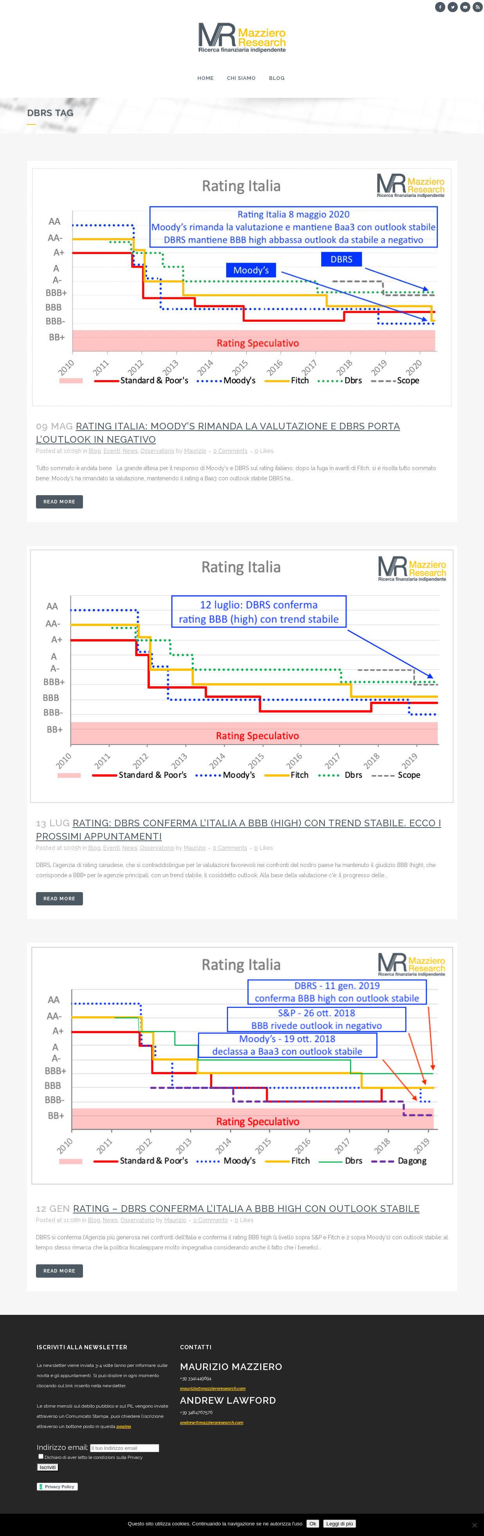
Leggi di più (339, 1524)
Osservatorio (157, 451)
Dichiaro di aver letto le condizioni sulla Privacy (90, 1457)
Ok (312, 1524)
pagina (124, 1426)
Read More (59, 502)
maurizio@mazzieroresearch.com (213, 1388)
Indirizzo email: (63, 1447)
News (130, 451)
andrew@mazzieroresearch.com (211, 1422)
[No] (474, 1525)
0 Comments (230, 451)
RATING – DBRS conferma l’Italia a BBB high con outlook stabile (246, 1208)
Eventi (112, 451)
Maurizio (195, 451)
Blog (95, 451)
